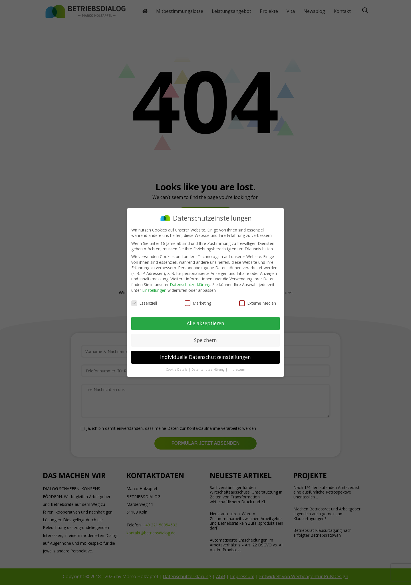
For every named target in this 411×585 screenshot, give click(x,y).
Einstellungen (154, 290)
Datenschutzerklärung (190, 284)
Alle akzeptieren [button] (205, 323)
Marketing (198, 303)
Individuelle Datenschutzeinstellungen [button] (205, 357)
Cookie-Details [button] (177, 370)
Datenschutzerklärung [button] (208, 370)
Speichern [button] (205, 340)
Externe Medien (257, 303)
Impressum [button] (237, 370)
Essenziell (144, 303)
